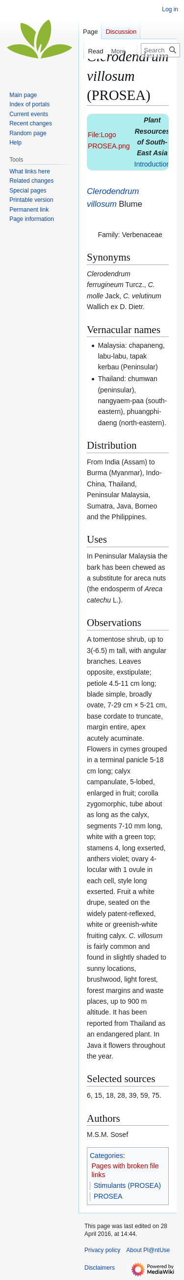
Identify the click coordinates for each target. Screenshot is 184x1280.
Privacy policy (102, 1250)
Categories (106, 1155)
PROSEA (108, 1196)
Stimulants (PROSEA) (127, 1185)
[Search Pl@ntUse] (160, 50)
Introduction (152, 164)
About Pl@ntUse (148, 1250)
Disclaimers (99, 1267)
